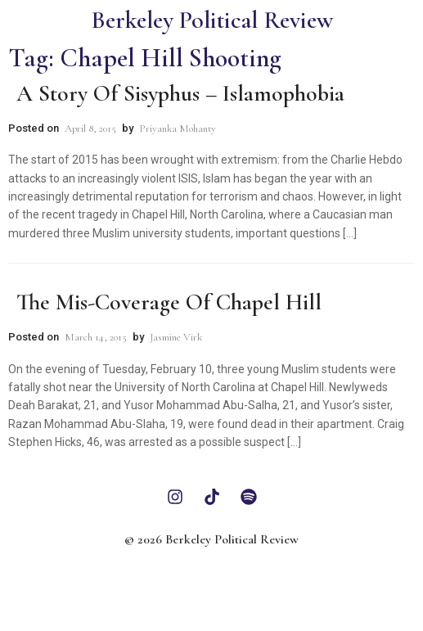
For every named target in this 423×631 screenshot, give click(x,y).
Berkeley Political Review (212, 20)
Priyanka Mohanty (177, 128)
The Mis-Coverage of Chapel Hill (169, 302)
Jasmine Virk (176, 337)
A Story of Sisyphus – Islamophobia (180, 93)
